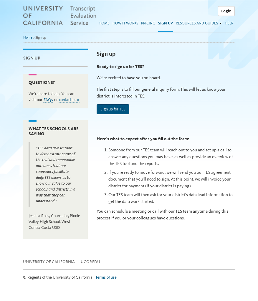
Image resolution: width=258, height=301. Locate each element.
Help (229, 23)
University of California (49, 261)
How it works (125, 23)
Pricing (148, 23)
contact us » (69, 99)
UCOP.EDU (90, 261)
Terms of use (106, 277)
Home (104, 23)
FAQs (48, 99)
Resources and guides (197, 23)
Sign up (165, 23)
